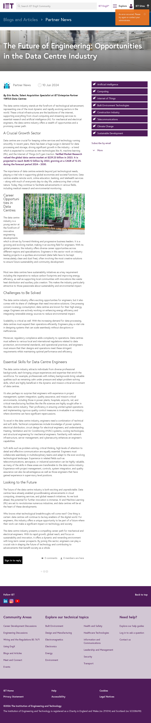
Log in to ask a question (132, 632)
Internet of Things (106, 98)
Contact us (125, 639)
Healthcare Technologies (96, 632)
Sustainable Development (110, 133)
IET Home (8, 690)
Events (6, 666)
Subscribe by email (101, 143)
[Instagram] (11, 601)
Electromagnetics (54, 639)
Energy (48, 653)
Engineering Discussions (15, 632)
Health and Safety (93, 625)
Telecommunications (107, 119)
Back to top (141, 594)
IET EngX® (104, 5)
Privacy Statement (13, 696)
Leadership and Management (98, 649)
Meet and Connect (12, 660)
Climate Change (105, 126)
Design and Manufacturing (58, 632)
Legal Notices (107, 696)
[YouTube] (17, 601)
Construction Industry (108, 112)
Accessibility (58, 696)
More (100, 150)
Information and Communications (92, 641)
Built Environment (54, 625)
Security (88, 656)
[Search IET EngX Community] (56, 6)
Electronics (51, 646)
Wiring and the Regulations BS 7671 (21, 639)
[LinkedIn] (5, 601)
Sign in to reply (13, 560)
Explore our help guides (132, 625)
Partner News (22, 85)
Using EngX (9, 646)
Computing (103, 91)
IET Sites (143, 6)
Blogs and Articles (12, 653)
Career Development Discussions (20, 625)
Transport (88, 663)
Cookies (104, 690)
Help (53, 690)
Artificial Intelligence (107, 84)
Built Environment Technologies (113, 105)
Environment (51, 660)
